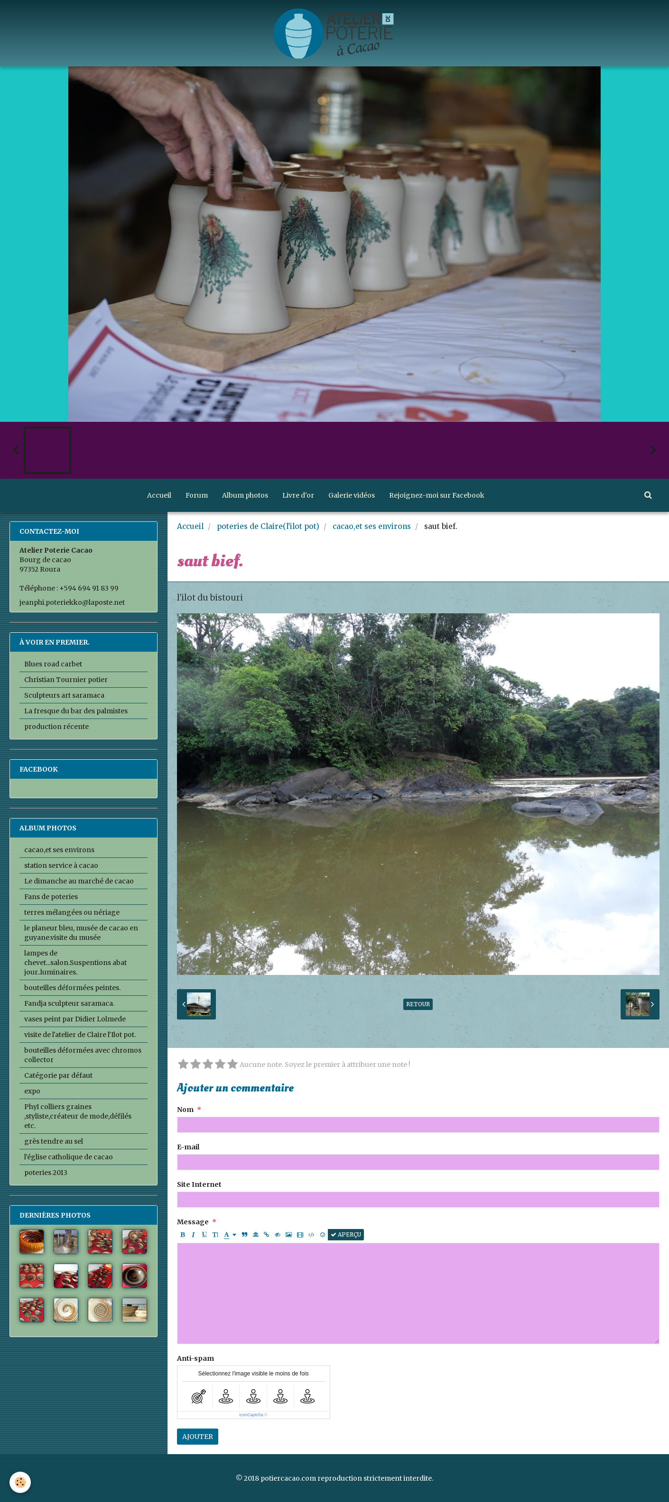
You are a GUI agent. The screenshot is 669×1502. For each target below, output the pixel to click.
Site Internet (199, 1184)
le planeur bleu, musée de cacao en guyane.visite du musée (81, 933)
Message (193, 1222)
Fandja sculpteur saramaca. (69, 1003)
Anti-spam (195, 1358)
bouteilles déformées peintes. (72, 987)
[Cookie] (20, 1482)
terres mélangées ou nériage (72, 912)
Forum (197, 495)
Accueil (159, 495)
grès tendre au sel (53, 1141)
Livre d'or (298, 495)
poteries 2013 (45, 1172)
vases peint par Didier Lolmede (75, 1019)
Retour (418, 1004)
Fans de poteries (51, 896)
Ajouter (197, 1436)
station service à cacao (61, 865)
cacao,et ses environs (372, 526)
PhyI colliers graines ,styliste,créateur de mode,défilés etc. (77, 1116)
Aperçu (346, 1234)
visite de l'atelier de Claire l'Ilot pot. (80, 1034)
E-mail (188, 1147)
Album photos (245, 495)
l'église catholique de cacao (68, 1157)
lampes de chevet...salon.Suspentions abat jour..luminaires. (75, 962)
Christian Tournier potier (66, 679)
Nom (185, 1109)
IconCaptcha (251, 1414)
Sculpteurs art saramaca (64, 695)
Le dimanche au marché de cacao (79, 881)
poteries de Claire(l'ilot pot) (268, 526)
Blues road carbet (53, 664)
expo (32, 1091)
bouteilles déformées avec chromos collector (82, 1055)
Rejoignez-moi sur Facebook (436, 495)
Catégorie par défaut (58, 1075)
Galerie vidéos (351, 495)
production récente (56, 726)
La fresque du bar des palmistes (76, 711)
